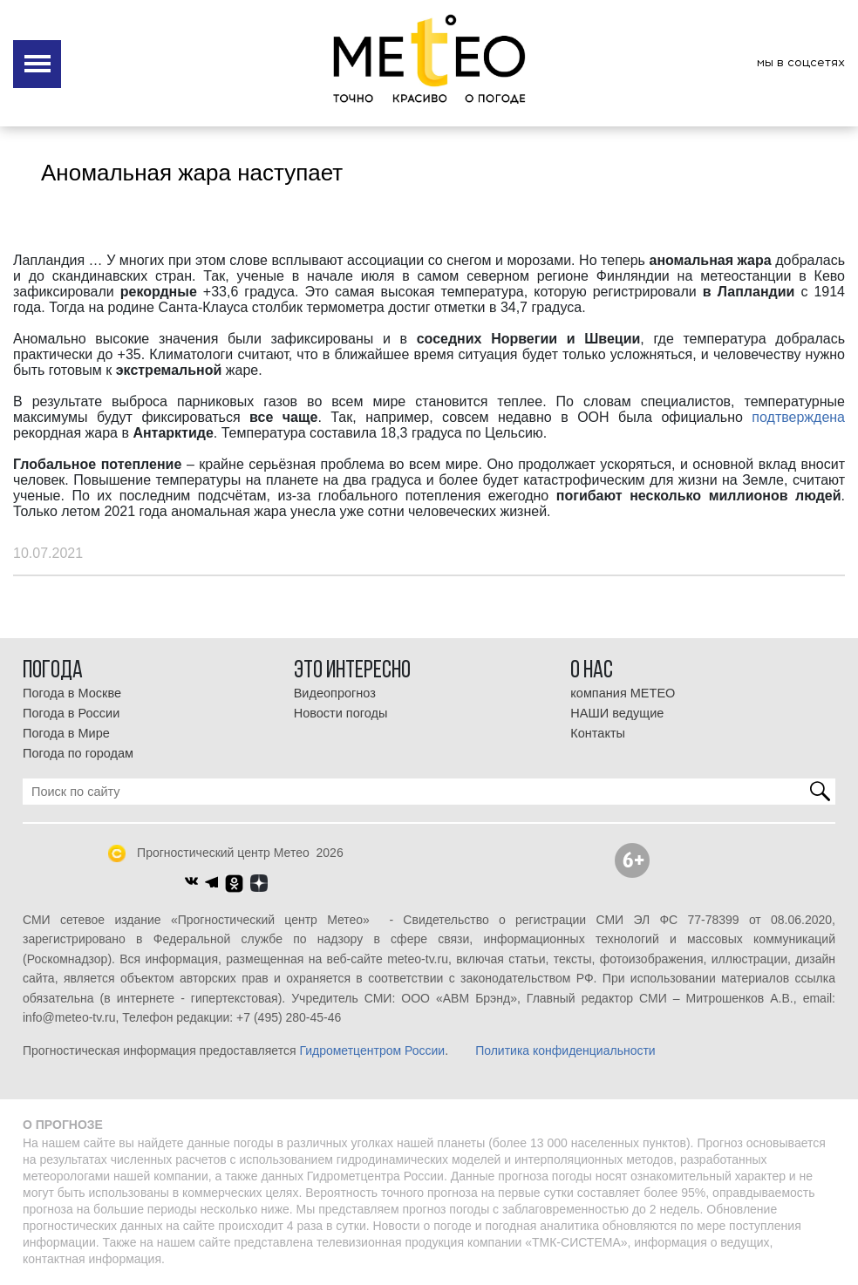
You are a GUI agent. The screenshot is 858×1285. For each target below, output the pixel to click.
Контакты (597, 733)
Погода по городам (78, 753)
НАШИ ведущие (617, 713)
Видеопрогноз (335, 693)
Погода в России (71, 713)
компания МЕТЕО (622, 693)
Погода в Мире (66, 733)
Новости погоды (341, 713)
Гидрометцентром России (372, 1050)
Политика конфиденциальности (565, 1050)
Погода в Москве (72, 693)
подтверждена (798, 417)
